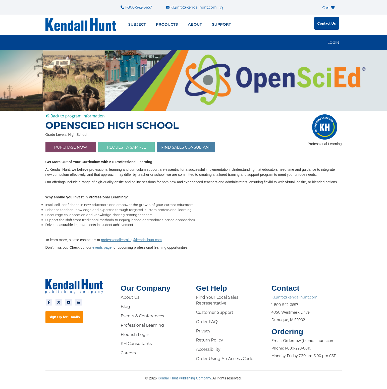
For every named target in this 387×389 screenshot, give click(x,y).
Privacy (203, 331)
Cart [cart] (328, 8)
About (195, 24)
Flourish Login (135, 334)
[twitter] (58, 302)
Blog (125, 306)
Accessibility (208, 349)
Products (167, 24)
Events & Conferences (142, 316)
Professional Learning (142, 325)
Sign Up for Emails (64, 317)
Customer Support (215, 312)
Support (221, 24)
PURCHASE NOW (70, 147)
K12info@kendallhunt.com (191, 7)
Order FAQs (207, 321)
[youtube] (68, 302)
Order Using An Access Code (224, 358)
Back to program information (75, 116)
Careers (128, 353)
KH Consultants (136, 343)
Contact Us (326, 23)
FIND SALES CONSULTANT (186, 147)
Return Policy (209, 340)
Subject (137, 24)
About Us (130, 297)
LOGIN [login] (333, 42)
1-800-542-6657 (136, 7)
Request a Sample (126, 147)
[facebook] (48, 302)
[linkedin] (78, 302)
